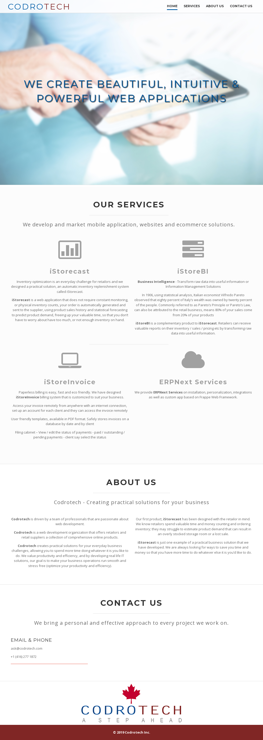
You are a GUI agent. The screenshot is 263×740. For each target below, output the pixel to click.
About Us (215, 6)
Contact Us (241, 6)
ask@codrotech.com (26, 648)
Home (172, 6)
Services (192, 6)
